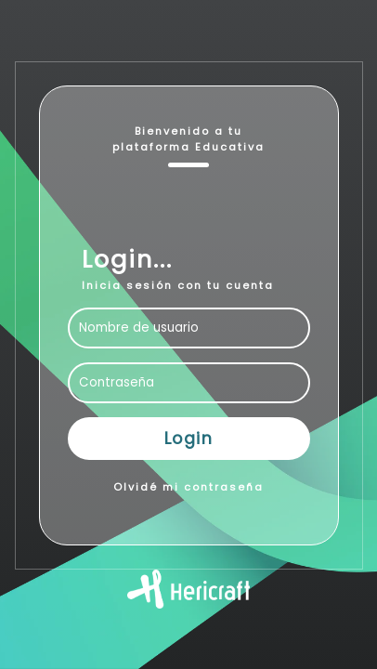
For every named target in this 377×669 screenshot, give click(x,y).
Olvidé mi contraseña (188, 486)
